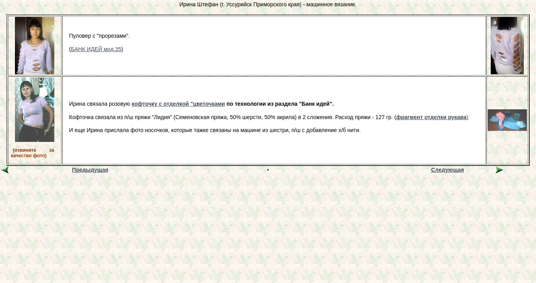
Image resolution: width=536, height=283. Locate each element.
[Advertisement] (268, 192)
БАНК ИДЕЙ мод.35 (96, 49)
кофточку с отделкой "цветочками (178, 104)
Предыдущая (90, 170)
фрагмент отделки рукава (431, 117)
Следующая (447, 170)
